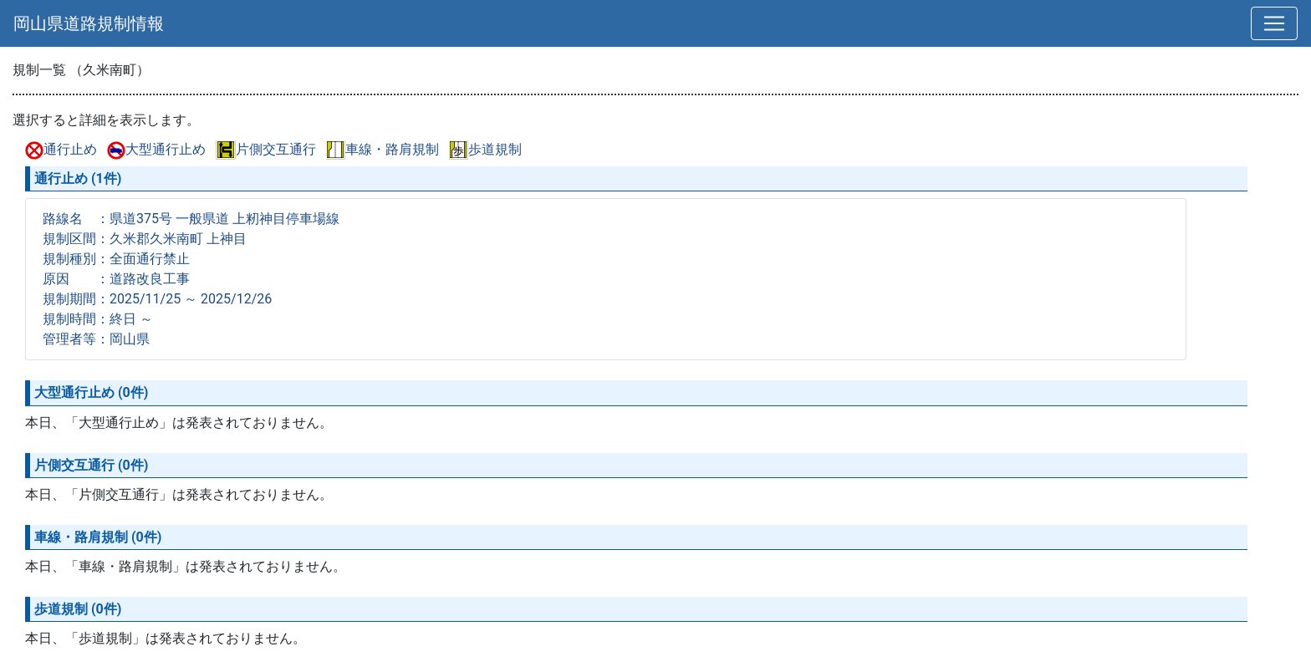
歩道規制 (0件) (77, 609)
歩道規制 (485, 149)
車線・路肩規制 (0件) (97, 537)
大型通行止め (156, 149)
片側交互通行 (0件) (91, 465)
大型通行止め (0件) (91, 392)
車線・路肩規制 (382, 149)
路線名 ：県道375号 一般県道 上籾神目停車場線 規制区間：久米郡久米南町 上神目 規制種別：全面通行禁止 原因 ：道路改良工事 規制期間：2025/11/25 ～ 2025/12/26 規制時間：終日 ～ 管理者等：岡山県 (191, 279)
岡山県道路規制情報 (88, 23)
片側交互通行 (266, 149)
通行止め (61, 149)
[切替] (1274, 23)
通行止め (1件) (77, 178)
